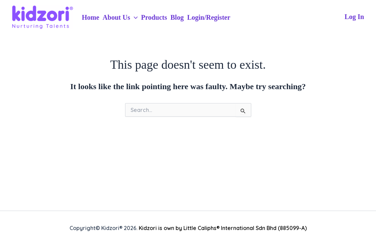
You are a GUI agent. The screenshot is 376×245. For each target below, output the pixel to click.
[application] (134, 17)
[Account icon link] (354, 17)
